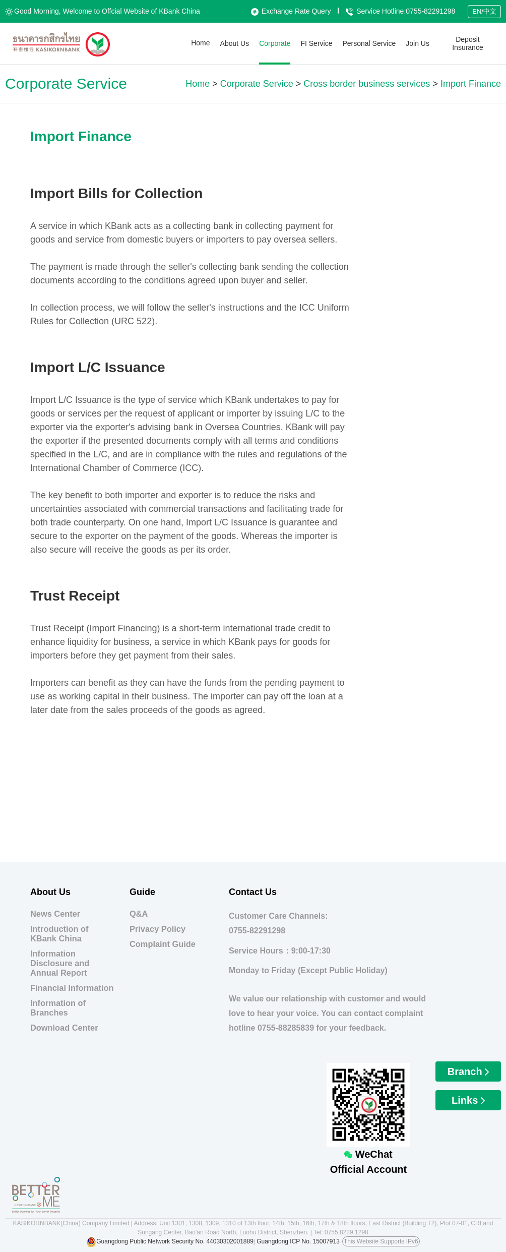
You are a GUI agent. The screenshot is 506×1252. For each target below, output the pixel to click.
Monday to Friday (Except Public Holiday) (308, 970)
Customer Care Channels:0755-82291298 (278, 923)
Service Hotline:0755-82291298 (400, 11)
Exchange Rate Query (291, 11)
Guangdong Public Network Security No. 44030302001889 (175, 1241)
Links (468, 1100)
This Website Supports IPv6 (381, 1241)
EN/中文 (484, 11)
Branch (468, 1071)
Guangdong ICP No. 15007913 (298, 1241)
